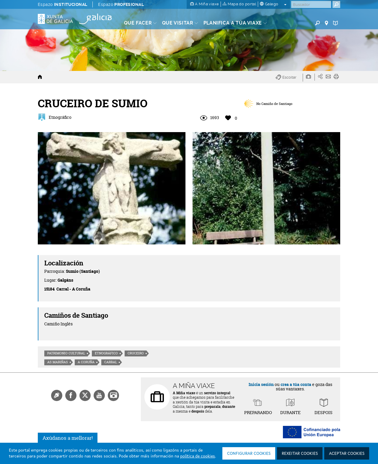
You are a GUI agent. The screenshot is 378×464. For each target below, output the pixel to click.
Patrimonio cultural (66, 353)
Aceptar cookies (346, 454)
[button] (289, 78)
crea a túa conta (296, 384)
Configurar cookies (249, 454)
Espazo (62, 4)
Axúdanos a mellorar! (68, 437)
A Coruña (86, 362)
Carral (110, 362)
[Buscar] (311, 4)
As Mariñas (57, 362)
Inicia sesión (261, 384)
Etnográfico (106, 353)
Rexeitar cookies (300, 454)
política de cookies (197, 456)
